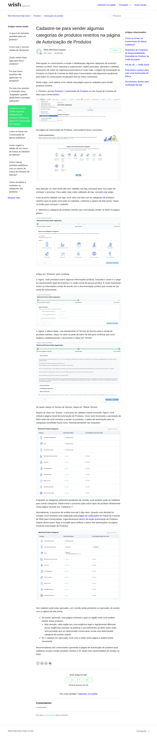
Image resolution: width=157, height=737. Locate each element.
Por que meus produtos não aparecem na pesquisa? (15, 76)
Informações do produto (53, 16)
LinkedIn (46, 663)
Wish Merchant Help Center (19, 16)
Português (124, 5)
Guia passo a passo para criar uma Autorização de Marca (137, 73)
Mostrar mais (14, 197)
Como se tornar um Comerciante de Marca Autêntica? (18, 134)
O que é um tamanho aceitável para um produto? (19, 36)
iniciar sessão (50, 715)
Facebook (38, 663)
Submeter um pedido (107, 5)
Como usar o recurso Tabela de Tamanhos (19, 48)
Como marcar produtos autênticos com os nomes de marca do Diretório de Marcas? (19, 168)
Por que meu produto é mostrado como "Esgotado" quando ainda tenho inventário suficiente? (19, 94)
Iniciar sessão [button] (140, 5)
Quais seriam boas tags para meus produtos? (18, 60)
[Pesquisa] (128, 16)
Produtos (37, 16)
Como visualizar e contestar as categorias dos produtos (17, 187)
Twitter (42, 663)
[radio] (71, 680)
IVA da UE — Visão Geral (137, 64)
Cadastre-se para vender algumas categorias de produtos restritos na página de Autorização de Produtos (19, 116)
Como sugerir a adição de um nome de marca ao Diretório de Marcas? (19, 150)
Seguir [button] (115, 50)
